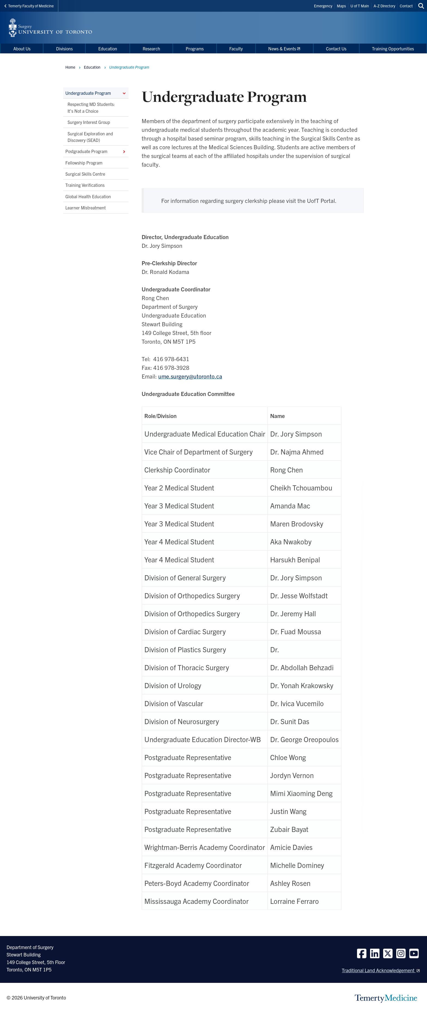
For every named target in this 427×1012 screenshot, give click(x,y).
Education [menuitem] (107, 48)
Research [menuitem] (151, 48)
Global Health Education (88, 196)
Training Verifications (85, 185)
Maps (341, 5)
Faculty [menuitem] (236, 48)
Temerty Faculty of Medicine (29, 5)
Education (92, 67)
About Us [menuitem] (21, 48)
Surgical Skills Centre (85, 173)
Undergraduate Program (95, 93)
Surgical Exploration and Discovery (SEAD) (90, 137)
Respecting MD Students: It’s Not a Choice (91, 108)
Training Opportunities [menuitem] (393, 48)
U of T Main (359, 5)
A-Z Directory (384, 5)
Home (70, 67)
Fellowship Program (83, 162)
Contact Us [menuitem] (336, 48)
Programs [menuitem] (195, 48)
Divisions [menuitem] (64, 48)
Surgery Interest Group (89, 122)
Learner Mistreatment (85, 208)
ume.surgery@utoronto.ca (190, 376)
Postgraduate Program (95, 151)
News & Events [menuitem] (282, 48)
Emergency (323, 5)
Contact (406, 5)
